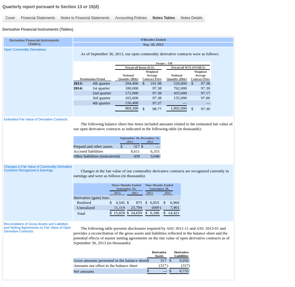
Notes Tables (164, 18)
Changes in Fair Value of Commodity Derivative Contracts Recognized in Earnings (38, 168)
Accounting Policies (131, 18)
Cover (10, 18)
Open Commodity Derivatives (25, 49)
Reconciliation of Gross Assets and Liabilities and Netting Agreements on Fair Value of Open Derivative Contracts (37, 227)
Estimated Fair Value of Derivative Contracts (35, 119)
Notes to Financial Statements (85, 18)
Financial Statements (38, 18)
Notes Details (191, 18)
